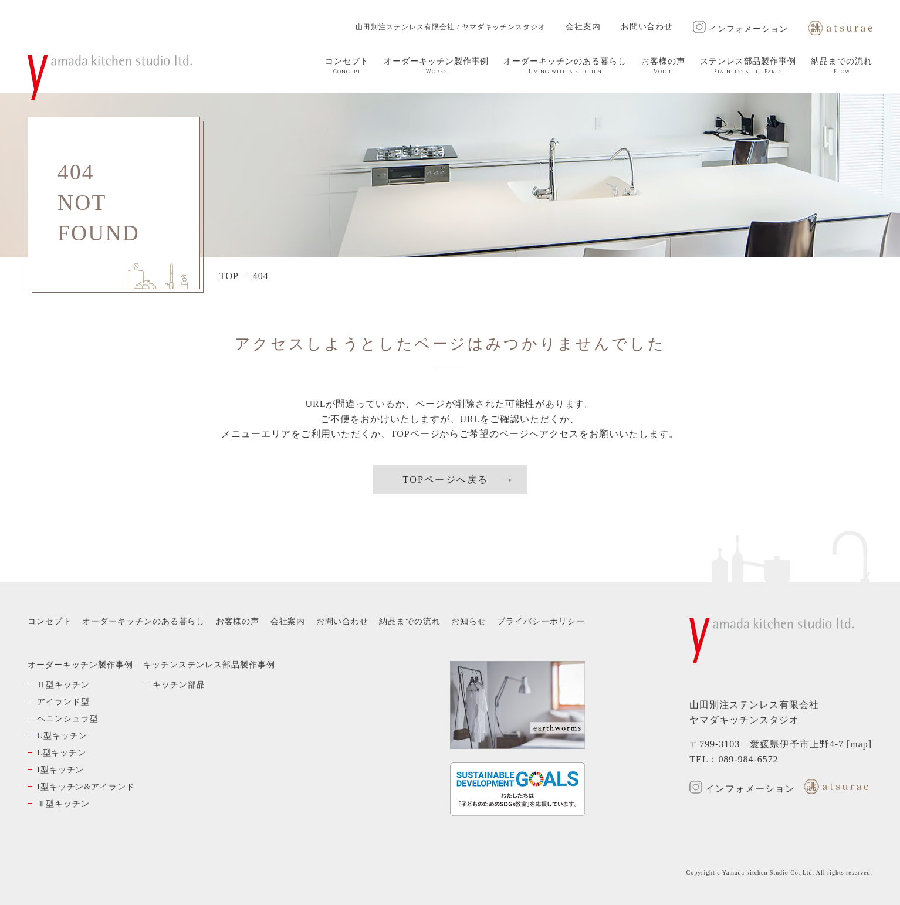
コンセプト (347, 66)
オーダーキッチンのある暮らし (564, 66)
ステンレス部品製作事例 (748, 66)
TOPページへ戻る (445, 479)
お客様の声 (663, 66)
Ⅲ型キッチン (63, 803)
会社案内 (583, 26)
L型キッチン (61, 752)
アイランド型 (63, 701)
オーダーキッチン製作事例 (436, 66)
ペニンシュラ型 (68, 718)
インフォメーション (740, 29)
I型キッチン (60, 769)
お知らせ (468, 621)
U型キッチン (62, 735)
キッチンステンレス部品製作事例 (209, 664)
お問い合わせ (647, 26)
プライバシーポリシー (541, 621)
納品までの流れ (841, 66)
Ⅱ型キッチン (63, 684)
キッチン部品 (179, 684)
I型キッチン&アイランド (86, 786)
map (859, 744)
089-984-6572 (748, 759)
